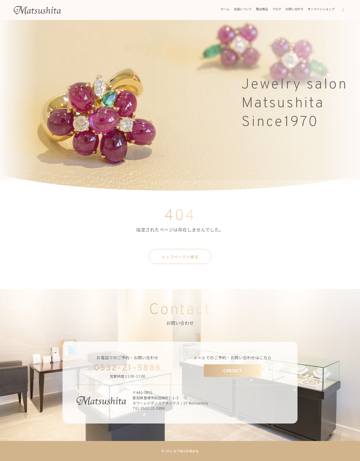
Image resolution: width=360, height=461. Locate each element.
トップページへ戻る (180, 257)
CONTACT (232, 370)
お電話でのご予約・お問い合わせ (127, 357)
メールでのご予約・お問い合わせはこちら (232, 357)
